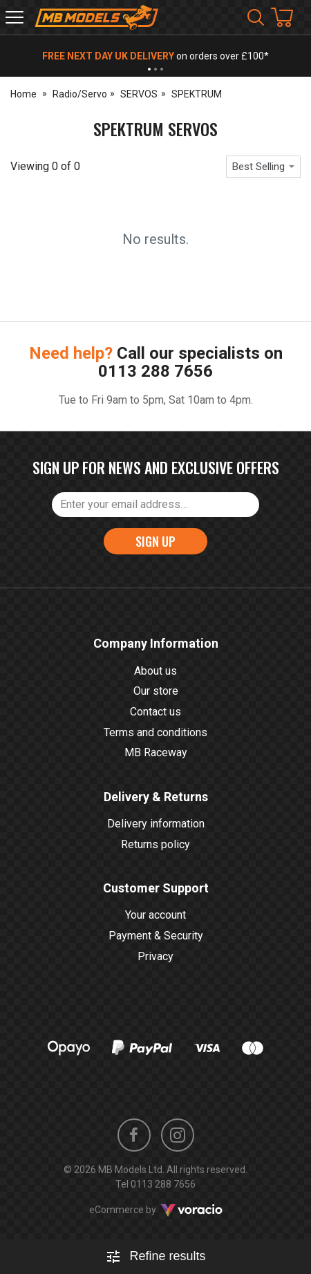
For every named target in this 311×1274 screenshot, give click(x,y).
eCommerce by (156, 1209)
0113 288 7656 (155, 371)
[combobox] (263, 167)
